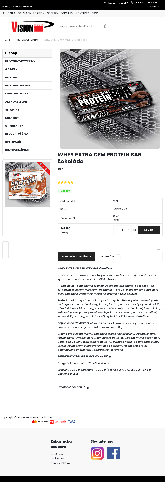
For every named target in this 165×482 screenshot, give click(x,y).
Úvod (7, 39)
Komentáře (110, 256)
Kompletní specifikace (76, 256)
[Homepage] (3, 13)
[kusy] (121, 230)
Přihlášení (139, 2)
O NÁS (11, 13)
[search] (105, 27)
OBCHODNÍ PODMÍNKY (60, 13)
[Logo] (33, 26)
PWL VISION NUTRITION (31, 13)
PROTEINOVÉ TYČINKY (27, 39)
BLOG (95, 13)
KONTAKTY (82, 13)
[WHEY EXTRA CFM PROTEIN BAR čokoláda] (110, 99)
